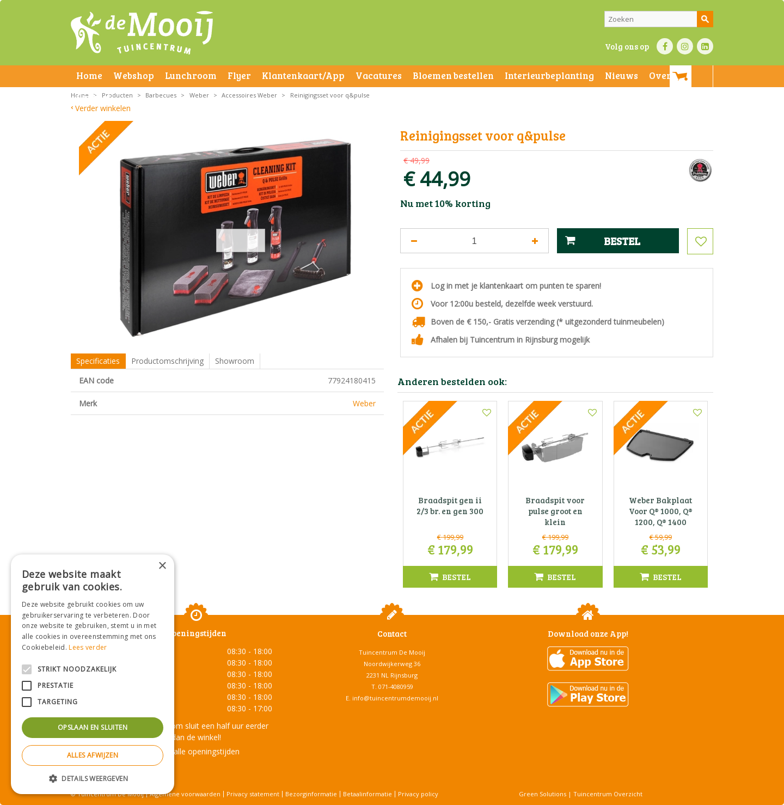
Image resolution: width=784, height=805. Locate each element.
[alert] (92, 674)
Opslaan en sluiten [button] (92, 727)
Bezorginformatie (311, 794)
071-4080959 (395, 686)
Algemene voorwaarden (185, 794)
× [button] (162, 566)
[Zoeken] (658, 19)
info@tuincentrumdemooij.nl (395, 698)
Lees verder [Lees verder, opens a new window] (88, 647)
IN (685, 46)
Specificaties (98, 361)
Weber (364, 403)
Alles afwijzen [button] (93, 755)
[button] (92, 778)
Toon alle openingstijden (196, 751)
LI (705, 46)
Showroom (234, 361)
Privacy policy (418, 794)
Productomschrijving (167, 361)
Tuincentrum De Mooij (392, 652)
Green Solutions (542, 794)
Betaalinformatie (367, 794)
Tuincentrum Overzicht (607, 794)
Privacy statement (252, 794)
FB (665, 46)
